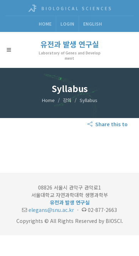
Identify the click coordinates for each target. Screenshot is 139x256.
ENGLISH (92, 24)
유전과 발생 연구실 (70, 44)
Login (67, 24)
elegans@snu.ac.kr (51, 209)
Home (45, 24)
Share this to (108, 124)
